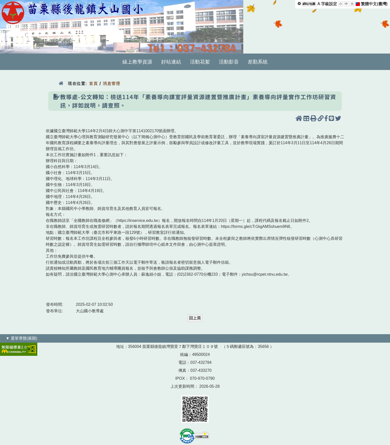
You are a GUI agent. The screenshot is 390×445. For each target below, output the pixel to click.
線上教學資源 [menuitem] (137, 61)
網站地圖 (308, 4)
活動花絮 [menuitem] (200, 61)
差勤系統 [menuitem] (258, 61)
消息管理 (111, 83)
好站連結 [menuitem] (171, 61)
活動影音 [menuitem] (229, 61)
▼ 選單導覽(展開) (21, 338)
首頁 (93, 83)
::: (2, 338)
